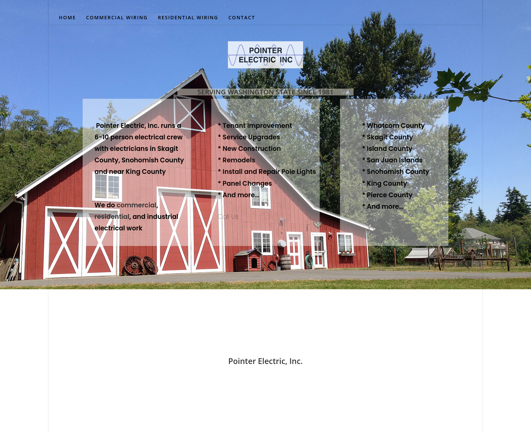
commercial (136, 205)
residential (111, 216)
